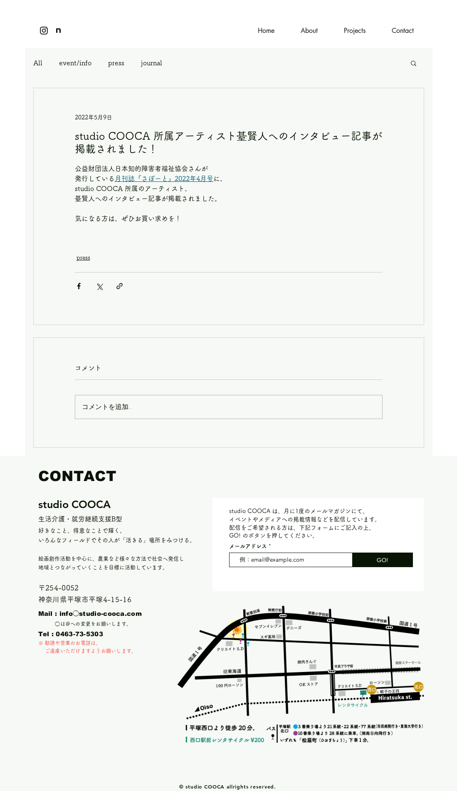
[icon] (58, 30)
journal (151, 63)
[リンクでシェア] (120, 286)
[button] (413, 63)
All (37, 63)
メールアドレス (248, 546)
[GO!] (382, 560)
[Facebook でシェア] (79, 286)
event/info (75, 63)
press (116, 63)
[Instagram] (44, 30)
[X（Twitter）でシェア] (99, 286)
